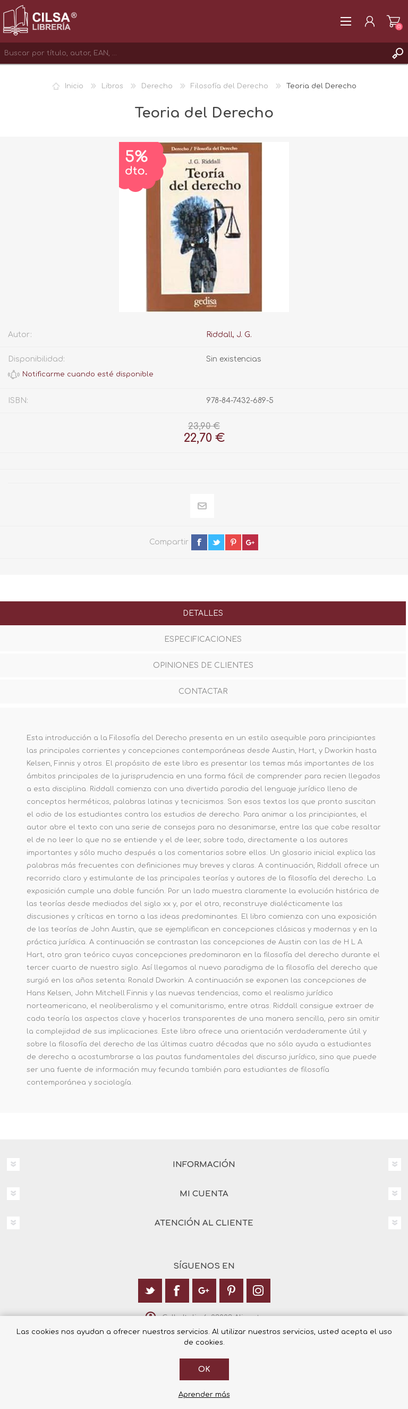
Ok (204, 1369)
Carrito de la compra (393, 21)
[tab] (203, 614)
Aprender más (204, 1394)
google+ (250, 542)
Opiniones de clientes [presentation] (203, 665)
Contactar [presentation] (202, 691)
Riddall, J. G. (229, 335)
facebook (199, 542)
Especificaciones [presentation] (203, 639)
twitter (216, 542)
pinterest (233, 542)
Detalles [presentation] (203, 613)
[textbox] (193, 53)
